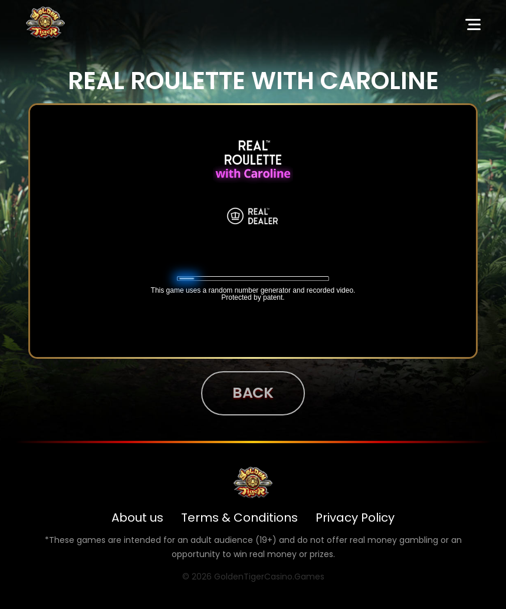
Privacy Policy (355, 517)
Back (253, 392)
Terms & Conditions (239, 517)
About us (137, 517)
